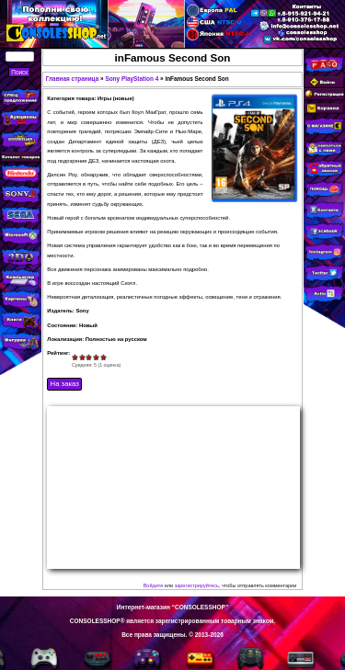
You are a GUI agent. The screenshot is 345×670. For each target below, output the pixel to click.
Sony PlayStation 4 (131, 78)
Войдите (154, 585)
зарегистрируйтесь (197, 585)
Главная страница (72, 78)
